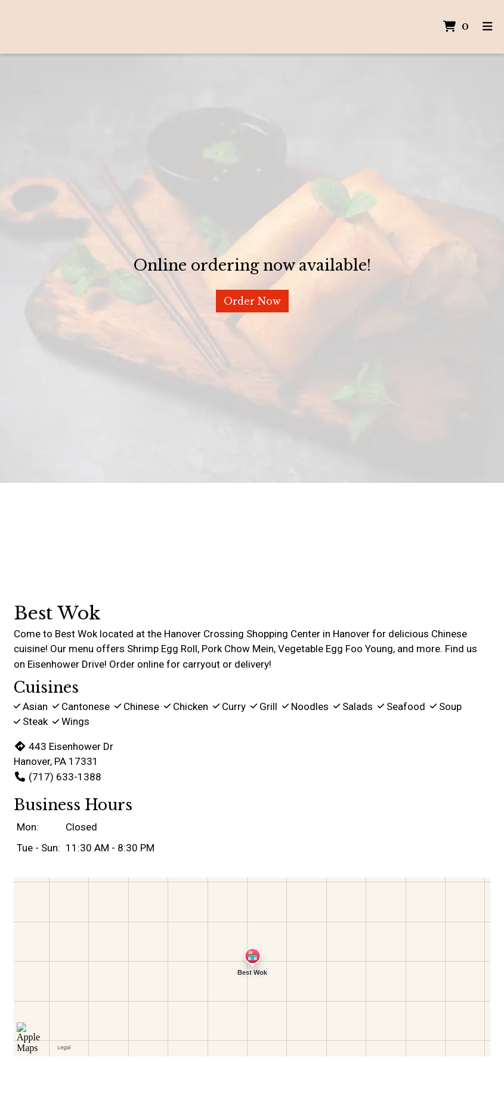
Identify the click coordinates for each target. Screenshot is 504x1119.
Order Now (252, 301)
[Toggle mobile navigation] (487, 27)
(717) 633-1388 (57, 777)
